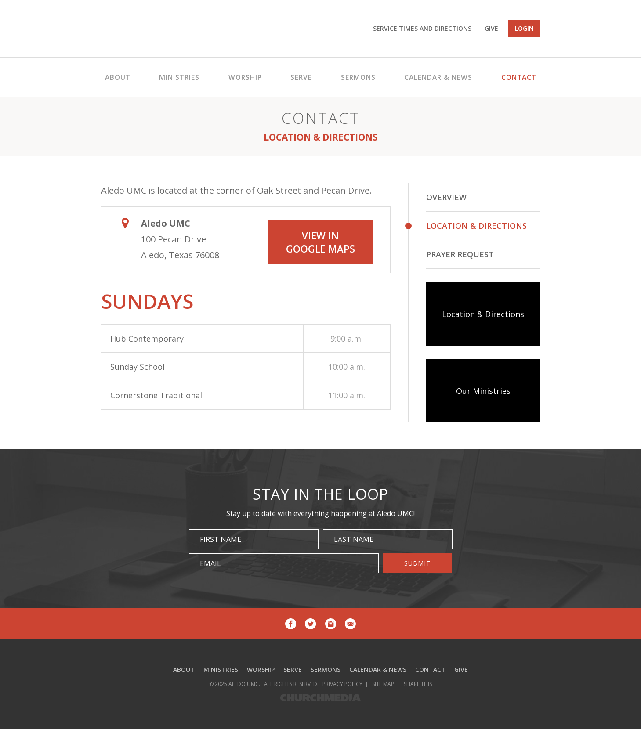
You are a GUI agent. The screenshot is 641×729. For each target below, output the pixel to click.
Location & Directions (476, 225)
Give (491, 28)
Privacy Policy (342, 684)
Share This (418, 684)
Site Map (383, 684)
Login (524, 28)
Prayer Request (460, 254)
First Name (220, 539)
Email (210, 563)
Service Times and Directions (422, 28)
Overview (446, 197)
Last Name (353, 539)
